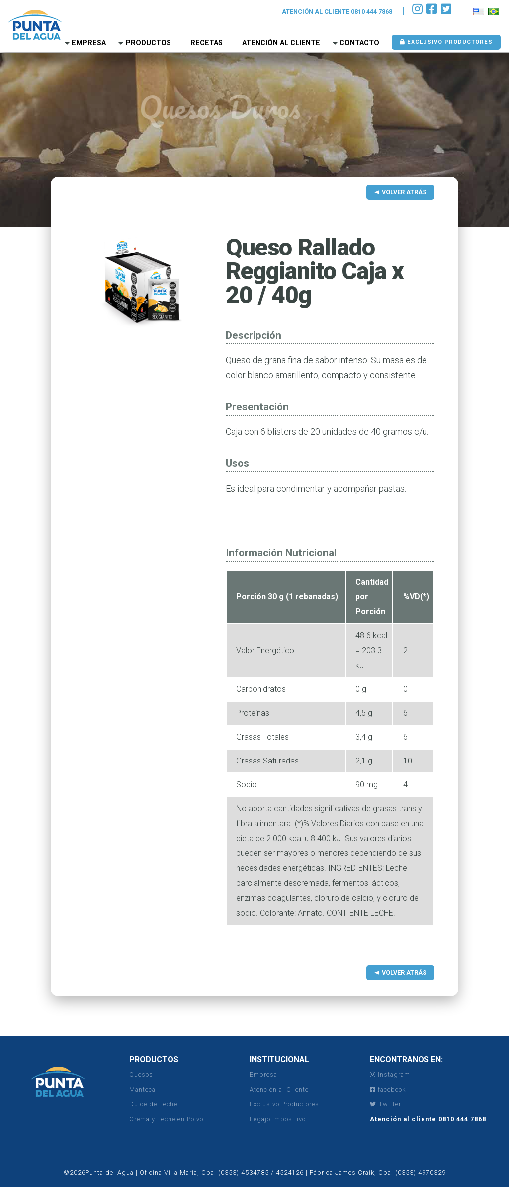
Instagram (390, 1074)
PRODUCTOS (153, 1059)
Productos (148, 43)
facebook (388, 1089)
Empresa (89, 43)
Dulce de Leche (153, 1104)
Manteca (142, 1089)
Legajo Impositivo (278, 1119)
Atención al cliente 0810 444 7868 (428, 1119)
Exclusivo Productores (446, 42)
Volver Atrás (404, 192)
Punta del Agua (35, 25)
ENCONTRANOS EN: (406, 1059)
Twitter (385, 1104)
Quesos (141, 1074)
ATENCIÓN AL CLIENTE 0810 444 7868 (337, 11)
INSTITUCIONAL (279, 1059)
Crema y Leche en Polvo (166, 1119)
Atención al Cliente (281, 43)
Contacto (359, 43)
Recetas (206, 43)
